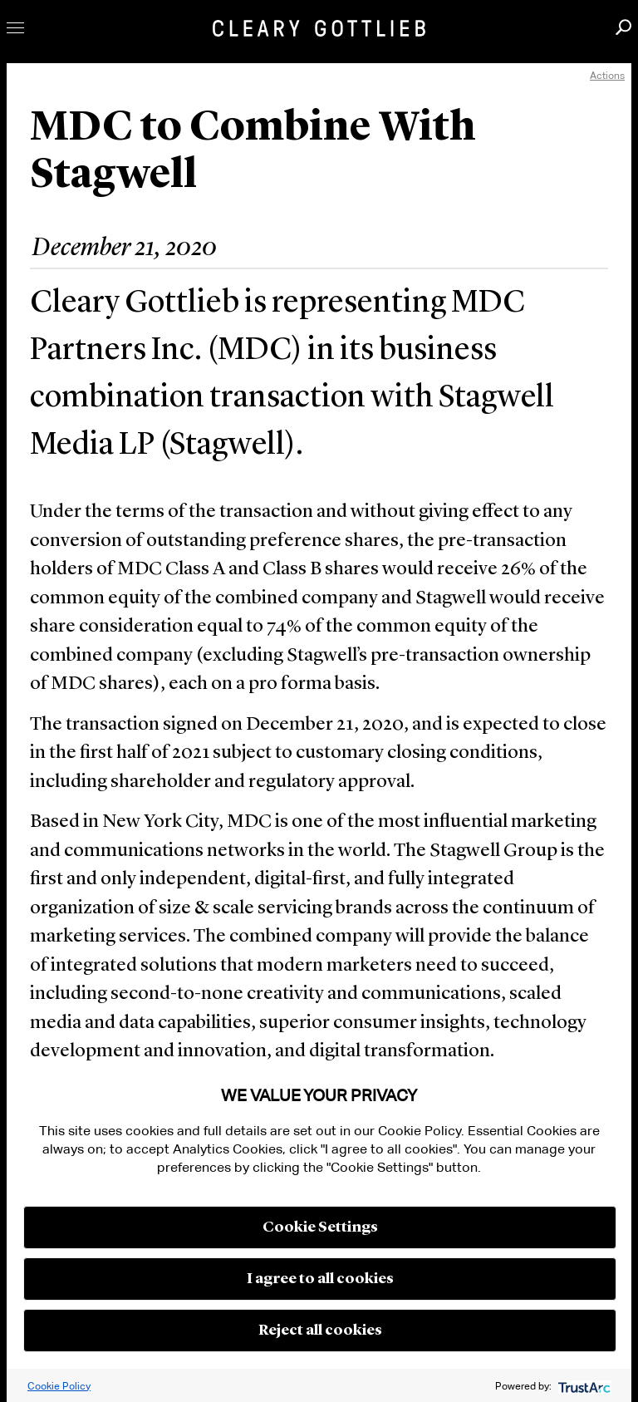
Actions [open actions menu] (607, 75)
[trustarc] (583, 1386)
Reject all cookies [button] (320, 1330)
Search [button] (623, 27)
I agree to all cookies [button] (320, 1279)
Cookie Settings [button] (320, 1227)
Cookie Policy (59, 1386)
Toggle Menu (15, 27)
